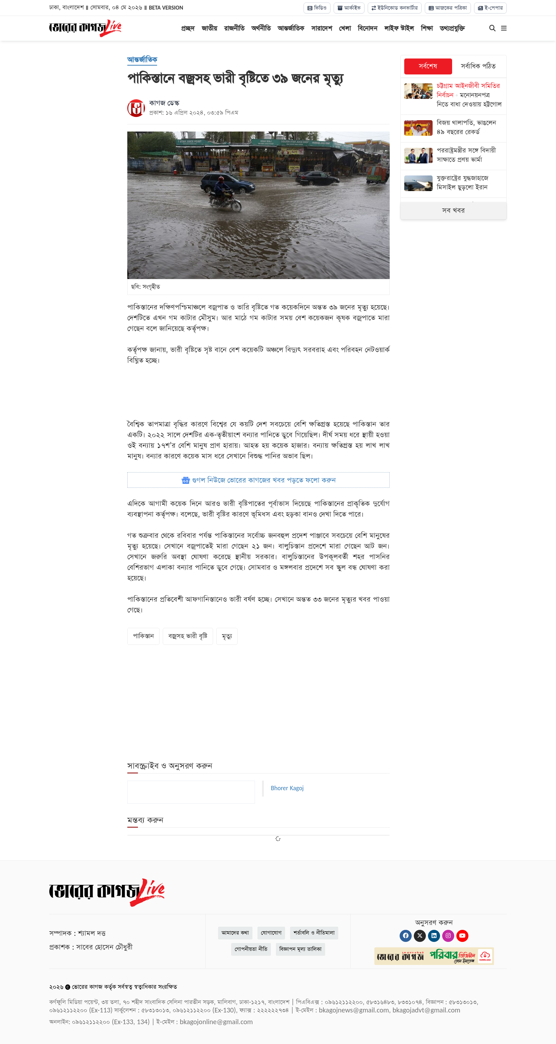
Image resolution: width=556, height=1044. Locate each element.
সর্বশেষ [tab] (428, 66)
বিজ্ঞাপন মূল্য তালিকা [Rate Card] (300, 949)
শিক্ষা (427, 28)
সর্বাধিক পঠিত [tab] (478, 66)
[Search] (492, 28)
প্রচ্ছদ (188, 28)
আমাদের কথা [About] (235, 933)
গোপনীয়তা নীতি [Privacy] (251, 949)
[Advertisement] (258, 392)
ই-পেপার (490, 8)
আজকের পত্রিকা (448, 8)
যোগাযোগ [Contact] (271, 933)
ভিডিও (317, 8)
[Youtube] (462, 936)
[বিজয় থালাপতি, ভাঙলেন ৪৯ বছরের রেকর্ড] (453, 128)
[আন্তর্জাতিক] (142, 60)
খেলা (345, 28)
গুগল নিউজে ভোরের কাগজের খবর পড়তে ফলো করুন (259, 480)
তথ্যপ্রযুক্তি (452, 28)
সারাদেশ (321, 28)
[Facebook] (406, 936)
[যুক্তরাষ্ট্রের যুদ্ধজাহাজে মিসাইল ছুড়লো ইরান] (453, 183)
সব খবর (453, 211)
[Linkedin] (434, 936)
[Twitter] (420, 936)
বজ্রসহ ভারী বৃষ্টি (187, 636)
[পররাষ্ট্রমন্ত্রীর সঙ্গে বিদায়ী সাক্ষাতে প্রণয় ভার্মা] (453, 156)
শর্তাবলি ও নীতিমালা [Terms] (314, 933)
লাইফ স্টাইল (399, 28)
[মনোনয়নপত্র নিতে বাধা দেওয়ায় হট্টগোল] (453, 96)
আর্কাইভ (349, 8)
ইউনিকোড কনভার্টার (395, 8)
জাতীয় (209, 28)
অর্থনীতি (261, 28)
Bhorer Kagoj (287, 788)
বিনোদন (367, 28)
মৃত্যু (227, 636)
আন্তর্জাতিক (291, 28)
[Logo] (85, 27)
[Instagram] (448, 936)
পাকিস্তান (143, 636)
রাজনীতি (234, 28)
